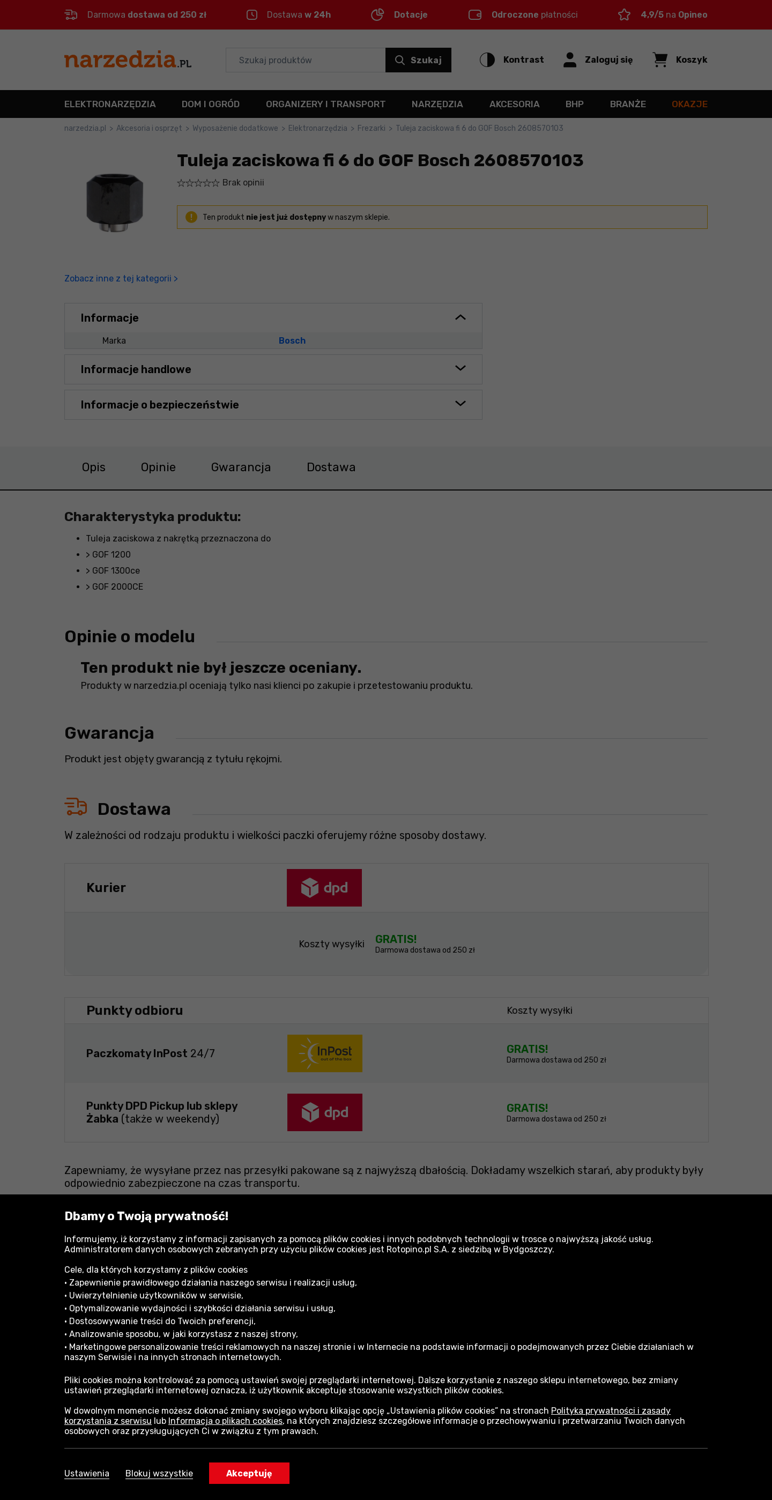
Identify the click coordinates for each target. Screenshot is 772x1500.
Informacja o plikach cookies (225, 1421)
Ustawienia (86, 1473)
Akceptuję (249, 1473)
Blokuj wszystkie (159, 1473)
